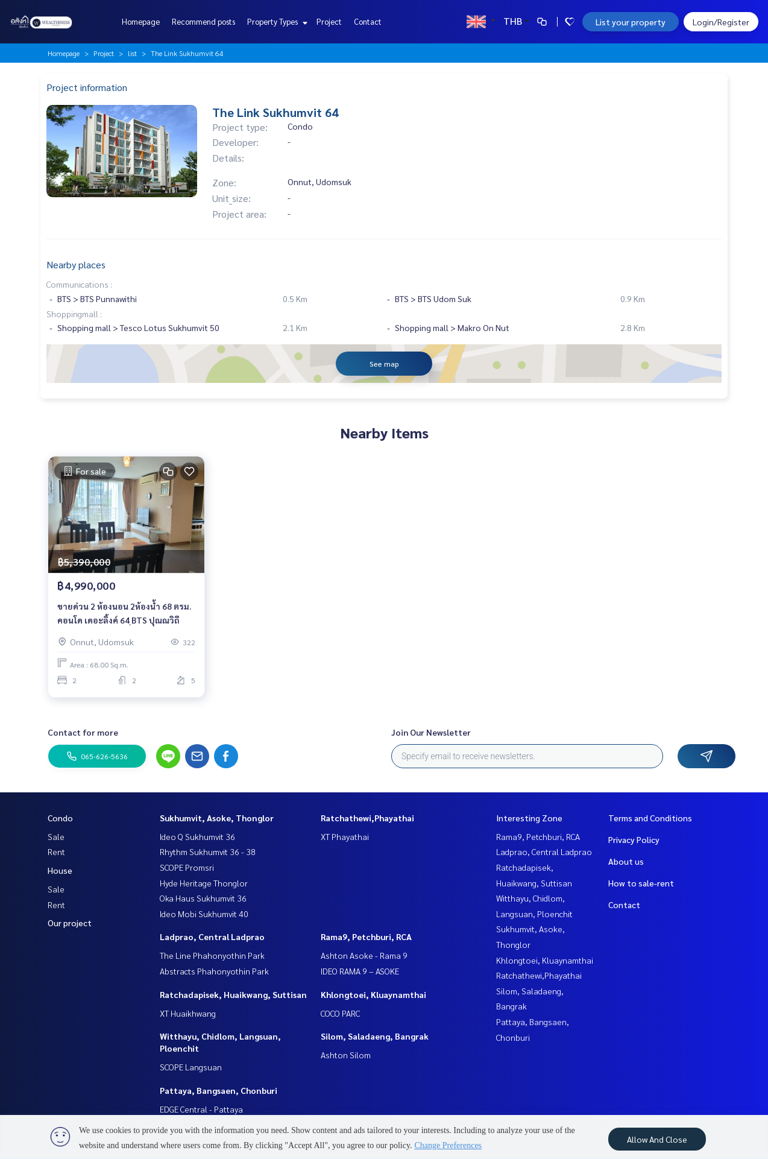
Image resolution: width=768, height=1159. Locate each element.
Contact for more (83, 732)
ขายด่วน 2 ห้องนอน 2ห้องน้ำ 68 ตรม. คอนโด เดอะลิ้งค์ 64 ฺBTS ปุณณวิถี (124, 613)
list (132, 53)
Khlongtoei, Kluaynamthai (373, 994)
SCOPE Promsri (187, 867)
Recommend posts (203, 21)
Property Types (275, 21)
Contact (368, 21)
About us (626, 861)
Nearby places (75, 264)
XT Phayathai (345, 836)
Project (329, 21)
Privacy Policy (633, 839)
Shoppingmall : (74, 313)
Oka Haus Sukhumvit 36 (203, 897)
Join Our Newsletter (431, 732)
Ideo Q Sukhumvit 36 (197, 836)
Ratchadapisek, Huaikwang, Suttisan (233, 994)
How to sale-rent (641, 882)
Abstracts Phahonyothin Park (214, 970)
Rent (56, 851)
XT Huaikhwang (188, 1013)
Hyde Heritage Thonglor (204, 882)
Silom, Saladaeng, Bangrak (375, 1036)
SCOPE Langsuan (191, 1066)
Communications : (79, 284)
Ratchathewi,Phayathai (367, 817)
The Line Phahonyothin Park (212, 955)
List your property (631, 21)
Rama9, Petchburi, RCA (366, 936)
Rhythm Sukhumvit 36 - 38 (208, 851)
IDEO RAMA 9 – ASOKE (360, 970)
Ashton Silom (346, 1054)
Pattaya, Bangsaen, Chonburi (218, 1090)
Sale (56, 836)
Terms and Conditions (650, 817)
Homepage (141, 21)
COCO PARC (340, 1013)
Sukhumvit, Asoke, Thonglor (217, 817)
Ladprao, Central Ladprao (212, 936)
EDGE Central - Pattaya (201, 1109)
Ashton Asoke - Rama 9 (364, 955)
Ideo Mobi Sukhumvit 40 (204, 913)
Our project (70, 922)
